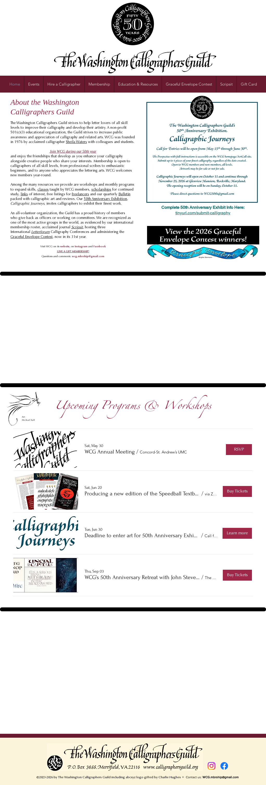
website (64, 246)
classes (43, 190)
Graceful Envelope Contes (31, 237)
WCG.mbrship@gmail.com (220, 777)
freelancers (80, 194)
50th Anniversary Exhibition (105, 199)
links (24, 194)
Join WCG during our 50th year (73, 151)
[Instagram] (211, 766)
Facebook (99, 246)
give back (26, 218)
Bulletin (124, 194)
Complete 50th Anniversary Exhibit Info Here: (202, 207)
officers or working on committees (67, 218)
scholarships (101, 190)
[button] (138, 84)
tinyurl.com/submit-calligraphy (202, 212)
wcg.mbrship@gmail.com (88, 256)
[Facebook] (224, 766)
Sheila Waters (76, 142)
